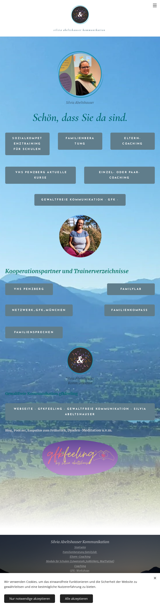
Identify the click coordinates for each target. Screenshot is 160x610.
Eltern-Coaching (80, 556)
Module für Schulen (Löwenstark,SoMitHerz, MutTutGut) (80, 561)
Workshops (82, 570)
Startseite (80, 547)
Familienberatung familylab (80, 552)
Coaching (80, 566)
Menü (155, 5)
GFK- (73, 570)
